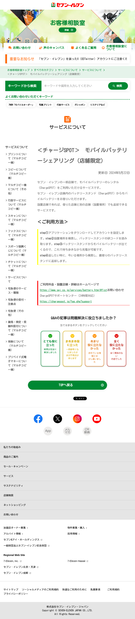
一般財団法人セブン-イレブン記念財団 (25, 545)
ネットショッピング (15, 505)
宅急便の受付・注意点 (17, 301)
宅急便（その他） (16, 313)
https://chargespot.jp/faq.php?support (66, 301)
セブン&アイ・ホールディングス (21, 539)
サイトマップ (11, 589)
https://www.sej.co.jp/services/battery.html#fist (73, 290)
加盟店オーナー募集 (15, 528)
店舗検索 (8, 495)
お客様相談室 (67, 23)
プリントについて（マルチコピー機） (17, 158)
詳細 (67, 30)
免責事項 (95, 589)
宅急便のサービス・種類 (17, 290)
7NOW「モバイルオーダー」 (21, 105)
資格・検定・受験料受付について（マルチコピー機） (17, 328)
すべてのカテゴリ (44, 70)
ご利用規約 (113, 589)
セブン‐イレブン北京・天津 (20, 567)
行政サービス (63, 105)
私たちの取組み (12, 447)
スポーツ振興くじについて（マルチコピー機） (17, 250)
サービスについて (68, 70)
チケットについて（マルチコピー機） (17, 266)
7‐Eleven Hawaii (76, 561)
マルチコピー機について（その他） (17, 189)
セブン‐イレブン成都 (16, 573)
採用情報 (72, 533)
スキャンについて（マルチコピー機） (17, 220)
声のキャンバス (53, 47)
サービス (8, 476)
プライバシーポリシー (16, 594)
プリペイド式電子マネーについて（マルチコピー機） (17, 363)
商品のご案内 (11, 457)
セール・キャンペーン (16, 466)
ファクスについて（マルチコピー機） (17, 235)
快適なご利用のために (74, 589)
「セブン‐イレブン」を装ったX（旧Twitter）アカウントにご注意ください (85, 58)
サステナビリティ (13, 485)
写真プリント (45, 105)
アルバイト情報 (12, 533)
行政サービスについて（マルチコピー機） (17, 204)
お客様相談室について (116, 48)
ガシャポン (80, 105)
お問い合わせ (22, 47)
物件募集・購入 (76, 528)
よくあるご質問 (85, 47)
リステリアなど (97, 105)
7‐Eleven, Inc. (11, 561)
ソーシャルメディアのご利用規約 (40, 589)
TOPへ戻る (66, 385)
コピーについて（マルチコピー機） (17, 173)
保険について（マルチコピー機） (17, 345)
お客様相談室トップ (18, 70)
